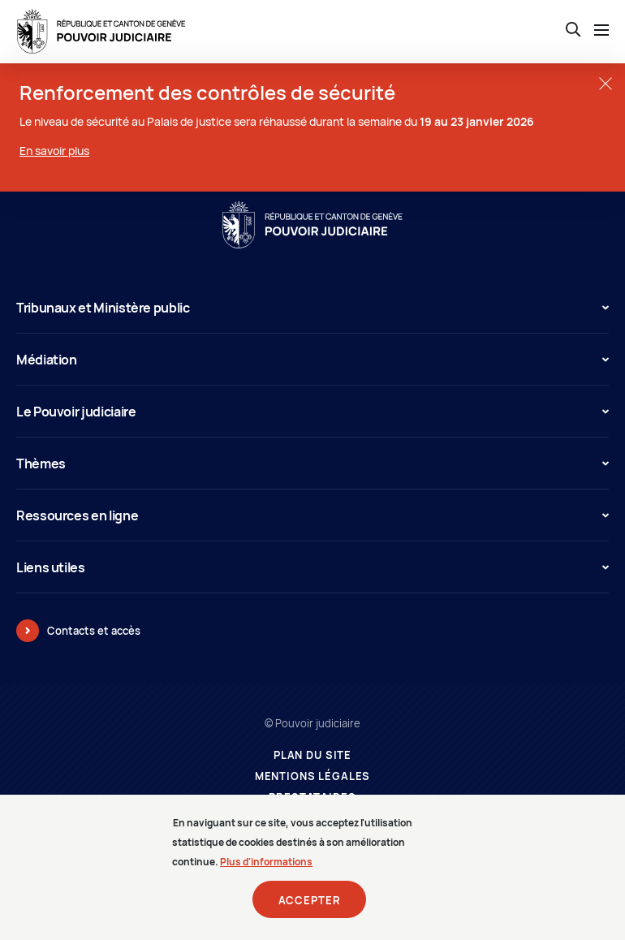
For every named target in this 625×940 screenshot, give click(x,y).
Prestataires (312, 797)
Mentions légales (313, 776)
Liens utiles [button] (312, 567)
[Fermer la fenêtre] (605, 83)
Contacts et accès (93, 630)
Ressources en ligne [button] (312, 515)
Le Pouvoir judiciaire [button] (312, 411)
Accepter (309, 909)
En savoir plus (54, 150)
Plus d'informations (266, 870)
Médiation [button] (312, 360)
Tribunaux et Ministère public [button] (312, 308)
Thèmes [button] (312, 463)
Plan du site (312, 755)
